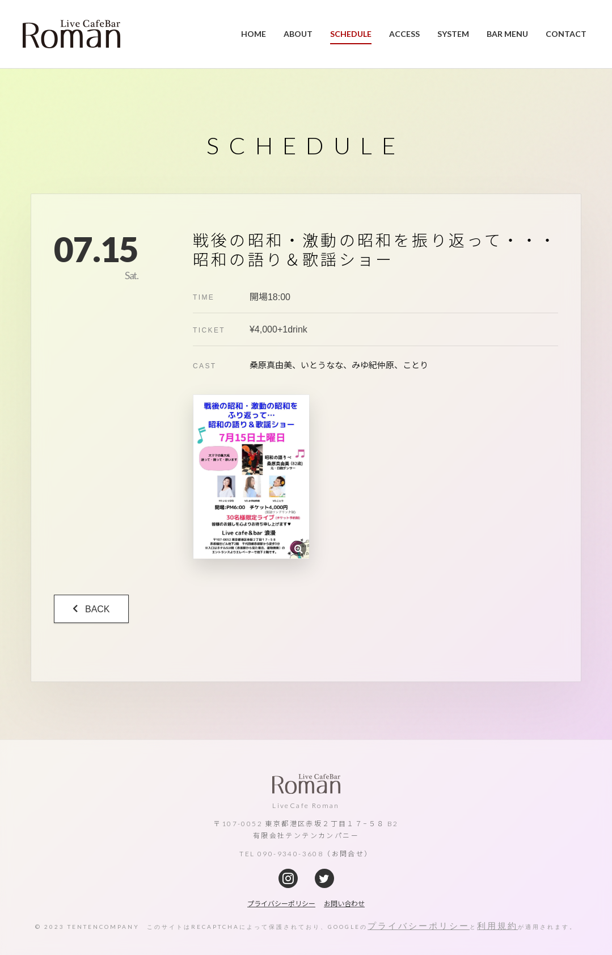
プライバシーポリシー (419, 925)
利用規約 (497, 925)
